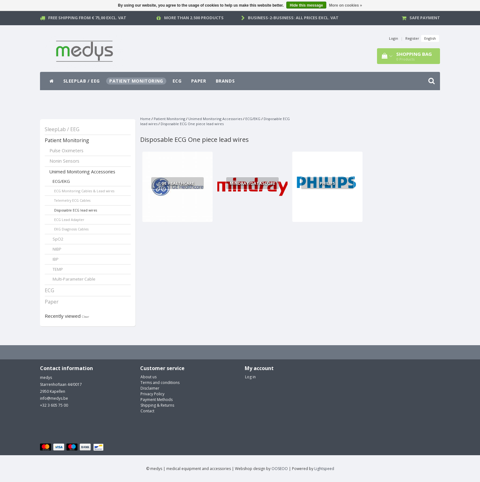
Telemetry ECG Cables (72, 200)
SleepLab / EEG (81, 81)
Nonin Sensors (64, 161)
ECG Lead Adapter (69, 219)
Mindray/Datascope (252, 183)
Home (145, 118)
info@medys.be (54, 398)
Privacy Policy (152, 394)
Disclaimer (149, 388)
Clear (85, 317)
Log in (250, 377)
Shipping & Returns (157, 405)
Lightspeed (324, 468)
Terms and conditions (160, 382)
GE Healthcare (177, 183)
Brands (225, 81)
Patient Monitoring (136, 81)
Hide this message (306, 5)
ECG (177, 81)
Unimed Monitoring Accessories (82, 172)
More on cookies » (345, 5)
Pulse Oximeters (66, 151)
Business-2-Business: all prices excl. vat (293, 17)
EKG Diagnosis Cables (71, 229)
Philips (327, 183)
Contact (147, 411)
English (430, 38)
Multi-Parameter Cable (74, 279)
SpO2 (58, 239)
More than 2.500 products (194, 17)
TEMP (58, 269)
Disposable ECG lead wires (75, 210)
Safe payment (424, 17)
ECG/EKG (61, 181)
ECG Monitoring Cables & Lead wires (84, 191)
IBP (56, 259)
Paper (198, 81)
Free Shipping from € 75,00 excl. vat (87, 17)
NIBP (57, 249)
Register (412, 38)
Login (393, 38)
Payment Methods (156, 399)
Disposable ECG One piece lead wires (192, 123)
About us (148, 377)
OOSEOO (279, 468)
